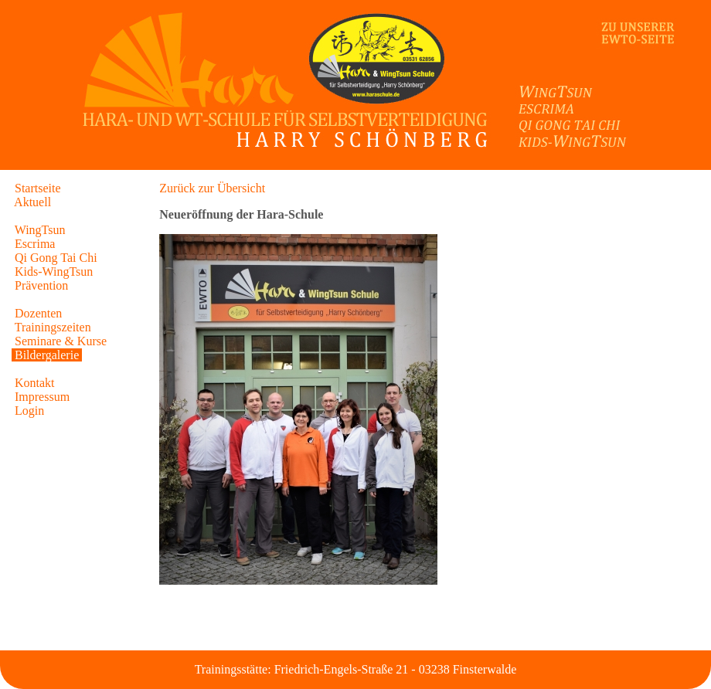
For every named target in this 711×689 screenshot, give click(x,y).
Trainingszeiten (53, 327)
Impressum (42, 396)
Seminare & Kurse (61, 341)
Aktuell (33, 202)
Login (29, 410)
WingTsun (40, 229)
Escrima (35, 243)
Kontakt (35, 382)
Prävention (41, 285)
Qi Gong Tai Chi (56, 257)
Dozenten (38, 313)
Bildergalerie (47, 354)
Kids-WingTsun (54, 271)
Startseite (38, 188)
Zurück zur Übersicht (212, 188)
